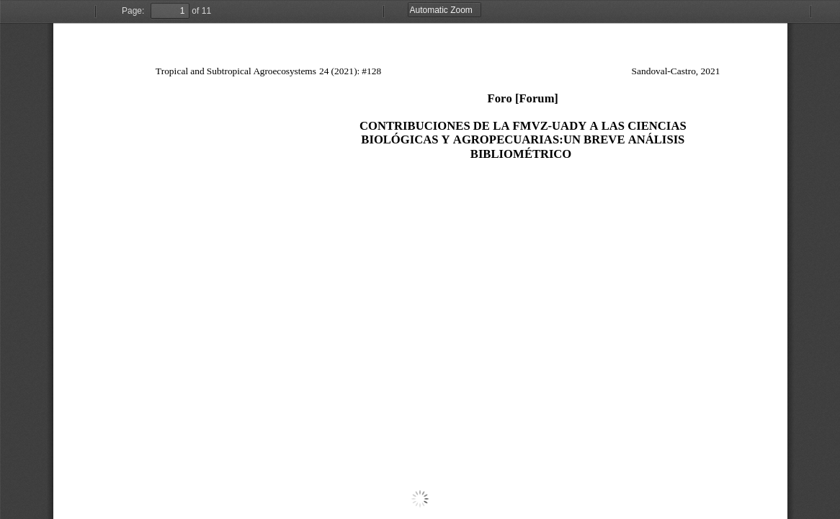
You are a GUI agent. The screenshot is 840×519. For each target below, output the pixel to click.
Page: (133, 11)
